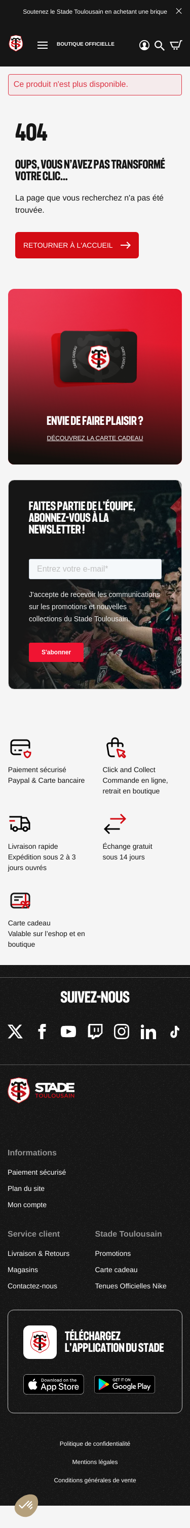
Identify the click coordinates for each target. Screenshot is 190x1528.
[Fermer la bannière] (179, 12)
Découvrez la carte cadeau (95, 438)
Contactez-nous (32, 1286)
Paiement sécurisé (37, 1172)
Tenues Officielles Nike (131, 1286)
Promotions (113, 1253)
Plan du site (26, 1188)
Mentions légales (95, 1462)
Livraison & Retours (38, 1253)
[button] (26, 1505)
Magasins (23, 1270)
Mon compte (27, 1205)
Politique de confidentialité (95, 1443)
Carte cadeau (116, 1270)
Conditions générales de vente (95, 1480)
